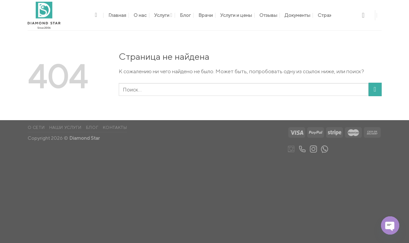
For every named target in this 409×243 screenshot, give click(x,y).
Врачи (205, 15)
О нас (140, 15)
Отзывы (268, 15)
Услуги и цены (236, 15)
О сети (36, 127)
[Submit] (375, 89)
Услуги (163, 15)
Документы (297, 15)
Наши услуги (65, 127)
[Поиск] (98, 15)
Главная (117, 15)
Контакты (115, 127)
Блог (185, 15)
